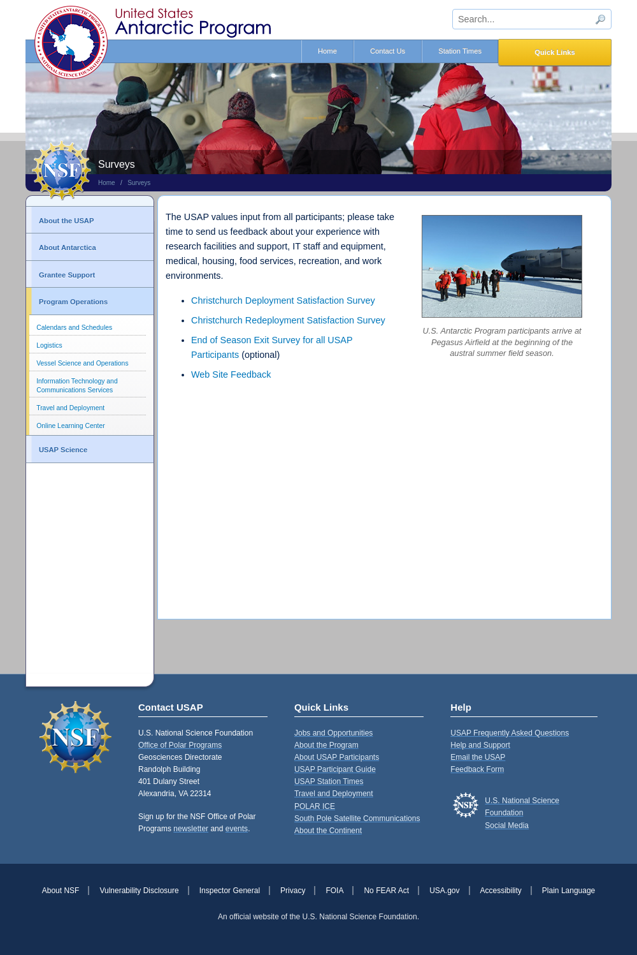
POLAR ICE (314, 806)
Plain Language (568, 890)
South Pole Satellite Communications (357, 818)
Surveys (138, 182)
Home (327, 51)
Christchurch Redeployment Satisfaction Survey (288, 320)
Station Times (460, 51)
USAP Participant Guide (335, 769)
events (236, 828)
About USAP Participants (336, 757)
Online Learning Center (70, 425)
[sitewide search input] (532, 19)
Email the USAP (477, 757)
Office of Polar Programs (180, 745)
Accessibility (501, 890)
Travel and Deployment (70, 407)
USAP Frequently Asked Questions (509, 733)
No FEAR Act (386, 890)
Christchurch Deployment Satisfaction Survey (283, 300)
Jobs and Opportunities (333, 733)
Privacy (292, 890)
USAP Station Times (329, 781)
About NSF (61, 890)
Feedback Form (477, 769)
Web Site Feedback (231, 374)
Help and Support (480, 745)
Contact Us (387, 51)
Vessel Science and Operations (82, 363)
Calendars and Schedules (74, 327)
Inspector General (229, 890)
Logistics (49, 345)
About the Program (326, 745)
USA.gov (444, 890)
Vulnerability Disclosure (138, 890)
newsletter (190, 828)
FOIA (334, 890)
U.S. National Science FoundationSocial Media (522, 812)
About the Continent (328, 830)
